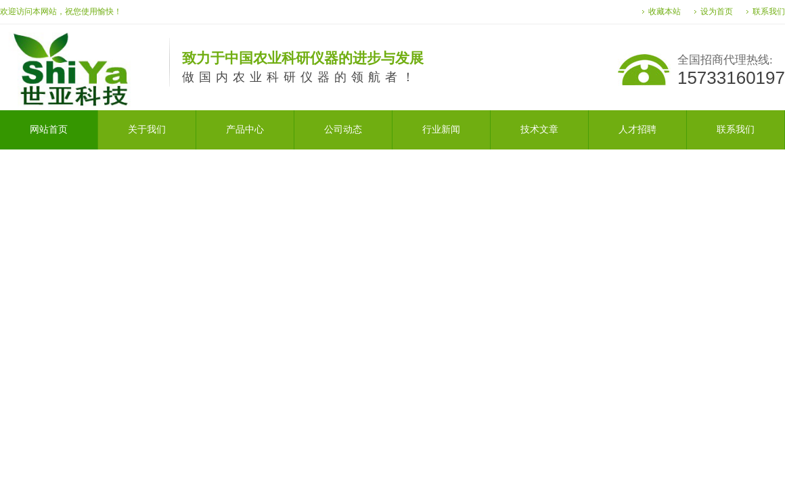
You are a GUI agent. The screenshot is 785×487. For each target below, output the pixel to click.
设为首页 (716, 11)
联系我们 (769, 11)
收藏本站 (664, 11)
